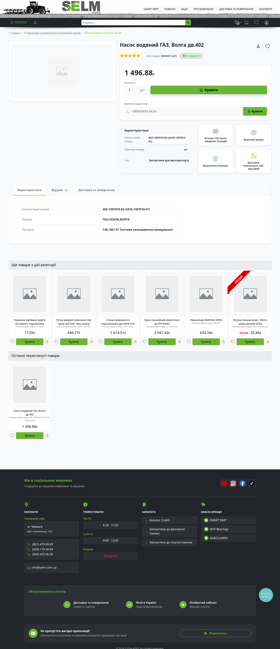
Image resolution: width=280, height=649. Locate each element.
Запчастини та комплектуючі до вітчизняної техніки (54, 32)
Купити (208, 90)
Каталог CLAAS (157, 520)
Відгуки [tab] (60, 190)
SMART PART (215, 520)
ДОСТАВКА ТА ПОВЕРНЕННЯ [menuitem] (236, 9)
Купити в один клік (136, 103)
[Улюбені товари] (12, 342)
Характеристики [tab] (29, 190)
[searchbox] (133, 22)
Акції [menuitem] (184, 9)
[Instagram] (233, 483)
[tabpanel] (140, 219)
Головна (15, 32)
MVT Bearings (216, 529)
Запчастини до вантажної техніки (165, 531)
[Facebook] (242, 483)
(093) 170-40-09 (40, 549)
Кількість (129, 82)
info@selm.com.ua (41, 567)
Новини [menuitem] (169, 9)
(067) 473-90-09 (40, 544)
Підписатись (215, 633)
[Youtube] (224, 483)
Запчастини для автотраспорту (169, 160)
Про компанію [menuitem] (203, 9)
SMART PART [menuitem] (151, 9)
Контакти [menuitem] (265, 9)
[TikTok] (252, 483)
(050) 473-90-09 (40, 554)
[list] (238, 22)
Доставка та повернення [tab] (96, 190)
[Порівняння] (35, 22)
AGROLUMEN (216, 538)
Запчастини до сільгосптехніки (168, 542)
